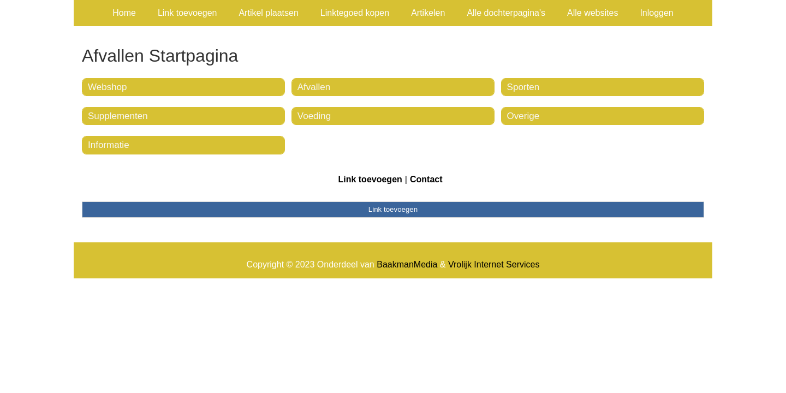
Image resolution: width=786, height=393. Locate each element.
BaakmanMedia (407, 264)
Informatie (108, 145)
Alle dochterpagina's (506, 12)
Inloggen (656, 12)
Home (124, 12)
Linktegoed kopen (354, 12)
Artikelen (428, 12)
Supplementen (118, 116)
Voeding (314, 116)
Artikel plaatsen (268, 12)
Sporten (523, 87)
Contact (426, 179)
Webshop (107, 87)
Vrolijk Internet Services (493, 264)
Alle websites (592, 12)
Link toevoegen (187, 12)
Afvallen (313, 87)
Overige (523, 116)
